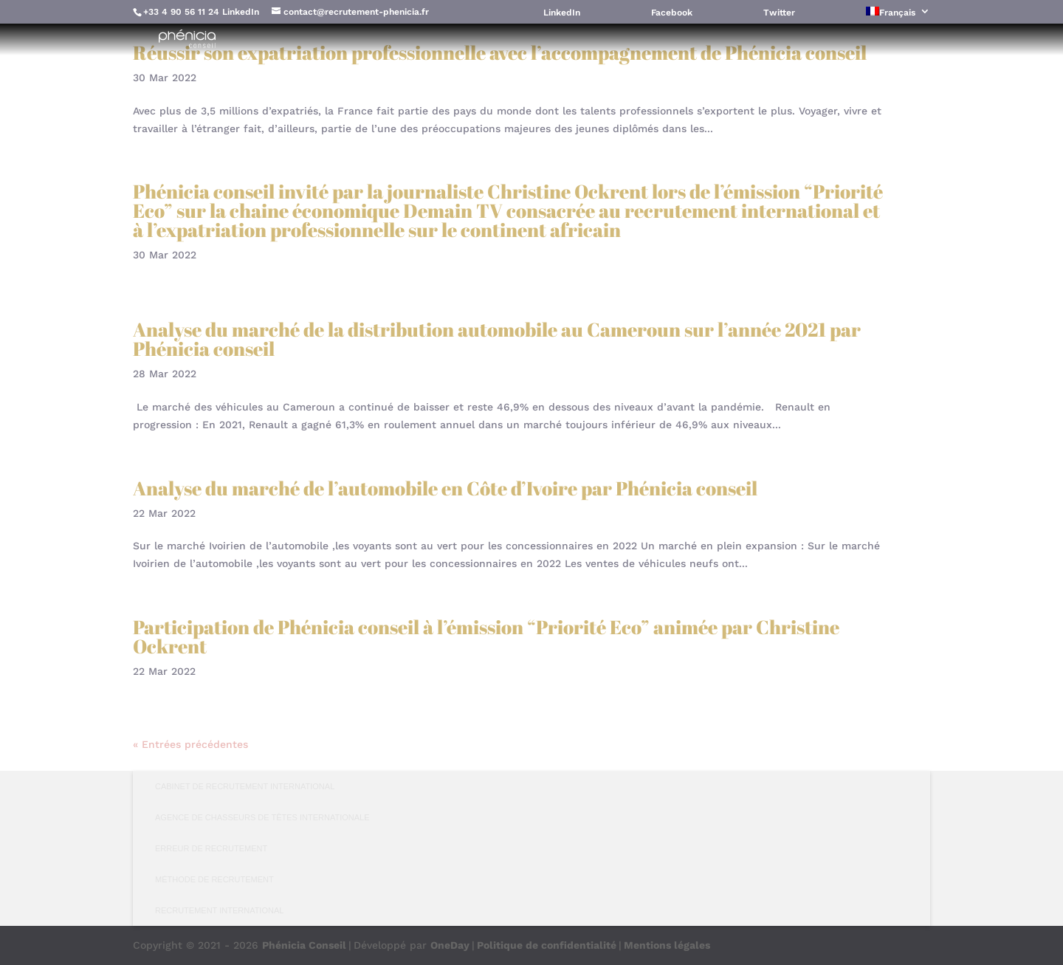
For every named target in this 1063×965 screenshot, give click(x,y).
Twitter (779, 13)
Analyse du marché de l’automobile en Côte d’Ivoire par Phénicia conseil (445, 488)
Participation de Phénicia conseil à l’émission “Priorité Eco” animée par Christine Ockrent (486, 636)
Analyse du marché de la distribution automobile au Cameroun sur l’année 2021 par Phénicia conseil (497, 339)
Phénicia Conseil (304, 945)
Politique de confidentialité (546, 945)
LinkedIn (240, 12)
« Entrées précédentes (190, 744)
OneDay (449, 945)
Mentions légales (667, 945)
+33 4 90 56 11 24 (181, 12)
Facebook (671, 13)
